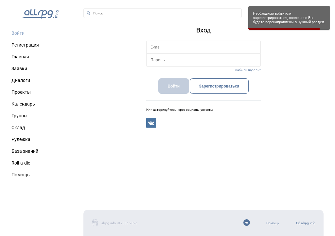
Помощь (272, 223)
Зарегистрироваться (219, 86)
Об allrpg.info (305, 223)
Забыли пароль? (248, 70)
